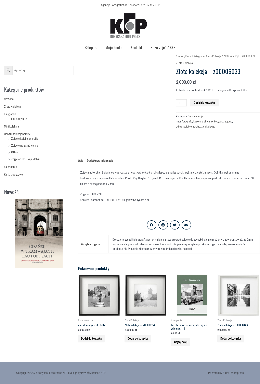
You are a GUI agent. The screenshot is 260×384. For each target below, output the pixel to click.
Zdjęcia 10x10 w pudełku (25, 159)
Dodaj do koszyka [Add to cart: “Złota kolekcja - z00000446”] (232, 341)
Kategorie (200, 56)
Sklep (91, 47)
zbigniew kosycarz (215, 121)
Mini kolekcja (12, 126)
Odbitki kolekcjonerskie (18, 134)
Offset (15, 152)
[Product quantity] (181, 102)
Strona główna (184, 56)
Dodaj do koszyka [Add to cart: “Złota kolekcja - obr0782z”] (93, 341)
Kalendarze (10, 167)
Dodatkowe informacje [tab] (100, 161)
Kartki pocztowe (14, 174)
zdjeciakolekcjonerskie (188, 126)
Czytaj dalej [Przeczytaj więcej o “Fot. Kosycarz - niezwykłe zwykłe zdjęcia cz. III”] (183, 344)
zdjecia (231, 121)
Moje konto (113, 47)
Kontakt (136, 47)
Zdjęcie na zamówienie (24, 145)
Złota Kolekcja (13, 106)
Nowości (9, 99)
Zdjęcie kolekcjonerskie (25, 139)
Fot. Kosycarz (19, 119)
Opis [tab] (80, 161)
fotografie (187, 121)
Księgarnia (10, 114)
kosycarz (199, 121)
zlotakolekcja (210, 126)
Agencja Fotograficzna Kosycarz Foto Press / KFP (130, 5)
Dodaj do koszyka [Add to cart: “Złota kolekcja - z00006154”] (140, 341)
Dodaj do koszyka (204, 103)
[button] (151, 225)
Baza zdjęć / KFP (163, 47)
